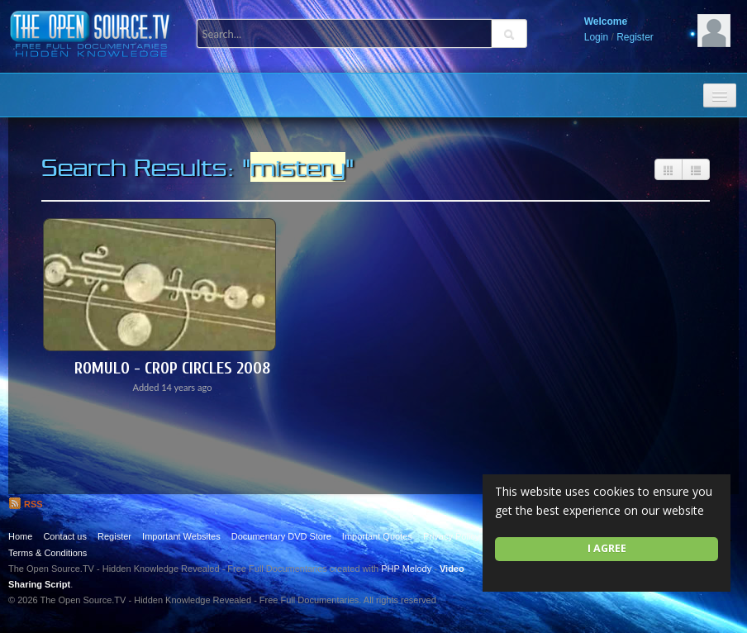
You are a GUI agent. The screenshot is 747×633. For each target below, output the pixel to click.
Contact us (65, 536)
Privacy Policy (451, 536)
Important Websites (181, 536)
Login (596, 37)
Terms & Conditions (47, 553)
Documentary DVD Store (281, 536)
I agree (607, 548)
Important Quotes (377, 536)
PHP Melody (406, 569)
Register (635, 37)
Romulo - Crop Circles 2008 (172, 368)
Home (20, 536)
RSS (25, 504)
